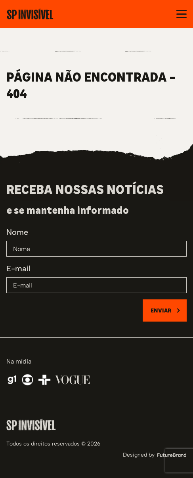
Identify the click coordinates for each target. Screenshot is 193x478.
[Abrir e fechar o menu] (181, 14)
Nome (17, 232)
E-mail (18, 268)
